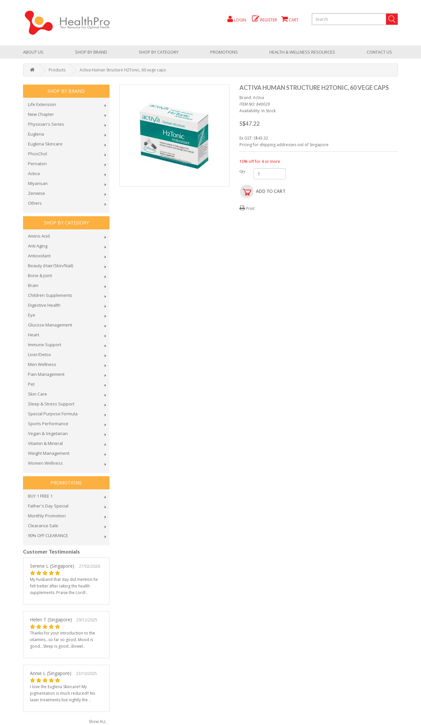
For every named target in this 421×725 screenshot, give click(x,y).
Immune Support (44, 345)
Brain (33, 285)
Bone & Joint (40, 275)
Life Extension (42, 104)
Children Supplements (50, 295)
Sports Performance (48, 424)
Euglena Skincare (45, 144)
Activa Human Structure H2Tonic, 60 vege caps (123, 70)
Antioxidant (39, 256)
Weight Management (48, 453)
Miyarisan (38, 183)
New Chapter (41, 114)
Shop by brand (91, 52)
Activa (34, 173)
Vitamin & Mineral (45, 443)
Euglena (36, 134)
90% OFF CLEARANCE (48, 535)
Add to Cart (270, 191)
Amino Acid (39, 236)
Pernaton (37, 164)
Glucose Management (50, 325)
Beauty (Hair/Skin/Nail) (50, 266)
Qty (241, 171)
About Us (33, 52)
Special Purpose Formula (53, 414)
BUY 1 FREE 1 (40, 496)
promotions (224, 52)
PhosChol (37, 154)
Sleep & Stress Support (51, 404)
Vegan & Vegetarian (48, 433)
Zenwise (36, 193)
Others (35, 203)
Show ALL (97, 721)
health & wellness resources (302, 52)
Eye (31, 315)
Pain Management (46, 374)
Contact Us (379, 52)
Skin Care (37, 394)
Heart (33, 335)
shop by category (159, 52)
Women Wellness (45, 463)
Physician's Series (46, 124)
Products (57, 70)
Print (247, 208)
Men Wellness (42, 364)
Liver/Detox (39, 354)
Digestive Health (44, 305)
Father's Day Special (48, 506)
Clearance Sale (43, 526)
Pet (31, 384)
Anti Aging (37, 246)
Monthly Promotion (47, 516)
